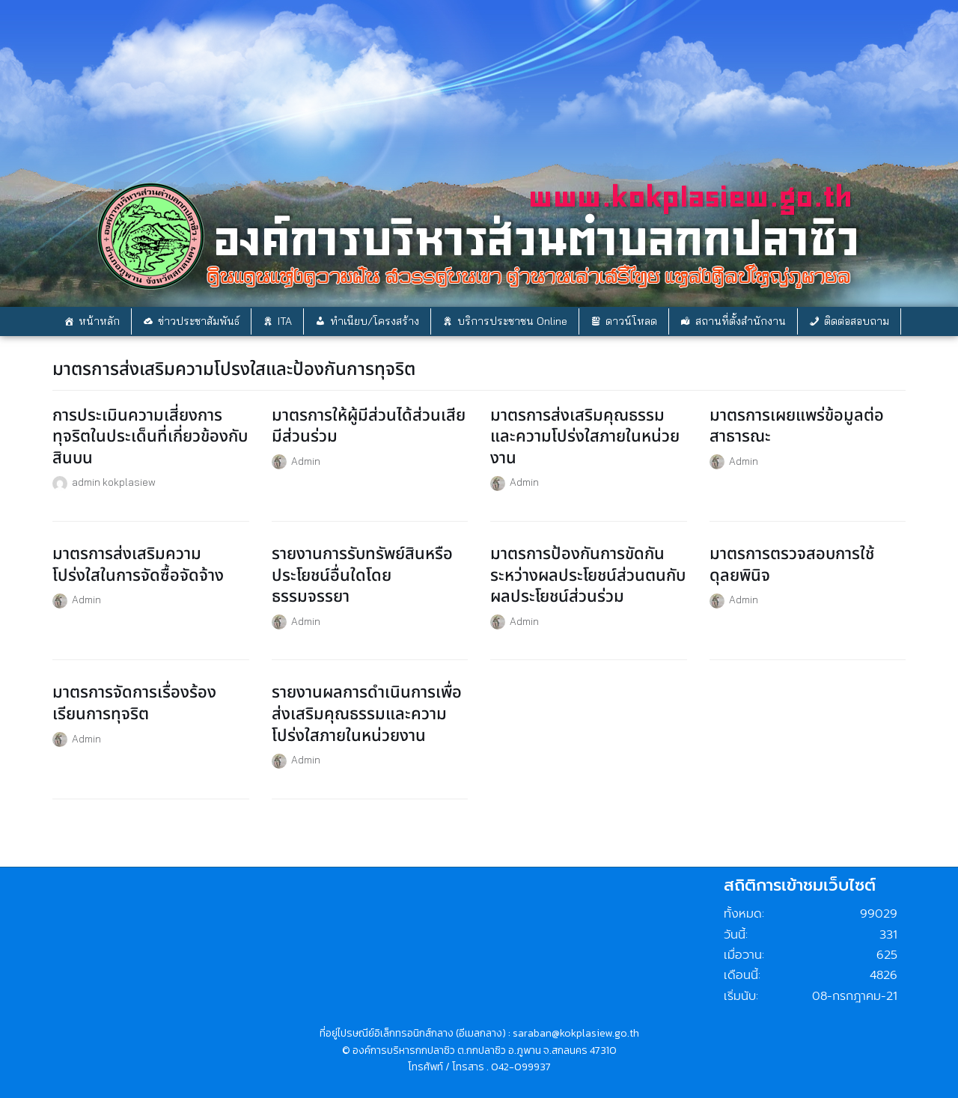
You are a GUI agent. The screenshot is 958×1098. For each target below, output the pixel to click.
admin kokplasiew (114, 481)
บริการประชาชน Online (512, 321)
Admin (305, 460)
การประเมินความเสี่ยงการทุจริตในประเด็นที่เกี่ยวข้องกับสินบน (150, 437)
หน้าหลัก (99, 321)
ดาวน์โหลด (631, 321)
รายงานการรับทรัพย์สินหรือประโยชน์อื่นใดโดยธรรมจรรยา (362, 575)
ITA (285, 321)
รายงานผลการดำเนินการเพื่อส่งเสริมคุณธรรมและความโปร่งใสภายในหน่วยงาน (367, 714)
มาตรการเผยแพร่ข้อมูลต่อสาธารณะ (797, 426)
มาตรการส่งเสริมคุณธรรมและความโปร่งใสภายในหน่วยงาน (585, 437)
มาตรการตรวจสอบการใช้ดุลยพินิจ (792, 565)
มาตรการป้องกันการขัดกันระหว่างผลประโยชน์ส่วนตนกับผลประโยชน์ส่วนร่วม (588, 575)
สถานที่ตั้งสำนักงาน (740, 321)
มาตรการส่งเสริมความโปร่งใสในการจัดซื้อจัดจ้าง (138, 565)
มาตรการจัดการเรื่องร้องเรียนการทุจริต (134, 703)
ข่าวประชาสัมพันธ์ (199, 321)
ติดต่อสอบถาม (856, 321)
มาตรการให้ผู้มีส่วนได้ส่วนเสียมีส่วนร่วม (369, 426)
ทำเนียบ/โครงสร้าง (374, 321)
